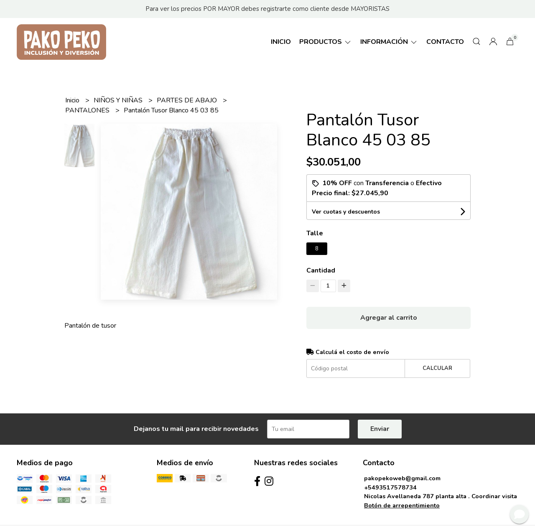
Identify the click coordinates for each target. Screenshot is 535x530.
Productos (325, 41)
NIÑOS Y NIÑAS (119, 100)
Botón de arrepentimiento (402, 505)
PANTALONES (88, 110)
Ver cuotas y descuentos (346, 212)
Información (389, 41)
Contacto (445, 41)
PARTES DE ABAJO (188, 100)
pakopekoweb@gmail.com (402, 478)
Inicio (281, 41)
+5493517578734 (390, 487)
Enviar (379, 428)
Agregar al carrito (388, 317)
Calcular (437, 368)
